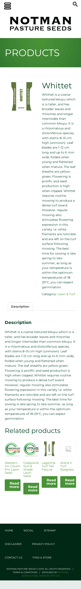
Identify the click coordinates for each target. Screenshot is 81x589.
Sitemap (50, 530)
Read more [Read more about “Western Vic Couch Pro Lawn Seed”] (14, 485)
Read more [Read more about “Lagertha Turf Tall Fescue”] (51, 482)
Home (9, 530)
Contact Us (13, 557)
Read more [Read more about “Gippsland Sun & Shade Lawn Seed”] (33, 488)
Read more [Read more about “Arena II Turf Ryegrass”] (70, 482)
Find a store (42, 557)
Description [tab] (20, 306)
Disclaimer (13, 544)
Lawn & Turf (66, 294)
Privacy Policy (43, 544)
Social (28, 530)
